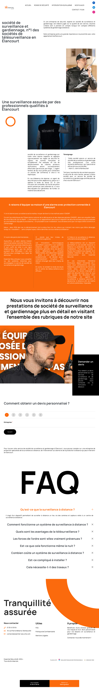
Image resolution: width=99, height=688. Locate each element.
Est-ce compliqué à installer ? (47, 560)
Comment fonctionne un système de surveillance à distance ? (47, 524)
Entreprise (8, 422)
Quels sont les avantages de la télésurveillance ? (47, 531)
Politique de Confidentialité (45, 632)
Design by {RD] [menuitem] (90, 660)
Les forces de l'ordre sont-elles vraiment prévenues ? (47, 538)
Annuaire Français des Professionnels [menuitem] (72, 660)
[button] (49, 509)
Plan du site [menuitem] (53, 660)
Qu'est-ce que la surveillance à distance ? (47, 509)
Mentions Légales (42, 635)
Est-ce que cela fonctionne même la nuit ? (47, 546)
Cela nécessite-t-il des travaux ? (47, 567)
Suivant (10, 432)
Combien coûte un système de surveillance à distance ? (47, 553)
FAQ (37, 628)
